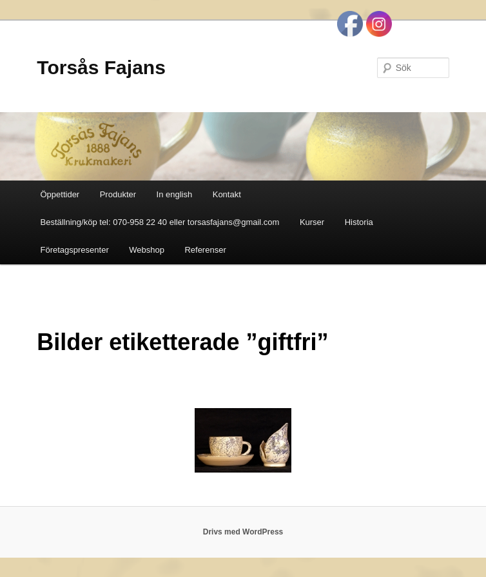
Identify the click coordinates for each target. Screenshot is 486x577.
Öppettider (59, 194)
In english (175, 194)
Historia (359, 222)
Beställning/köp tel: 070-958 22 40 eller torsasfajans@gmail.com (159, 222)
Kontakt (227, 194)
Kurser (312, 222)
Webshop (146, 250)
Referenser (205, 250)
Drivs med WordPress (243, 531)
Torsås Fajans (101, 67)
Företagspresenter (74, 250)
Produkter (118, 194)
